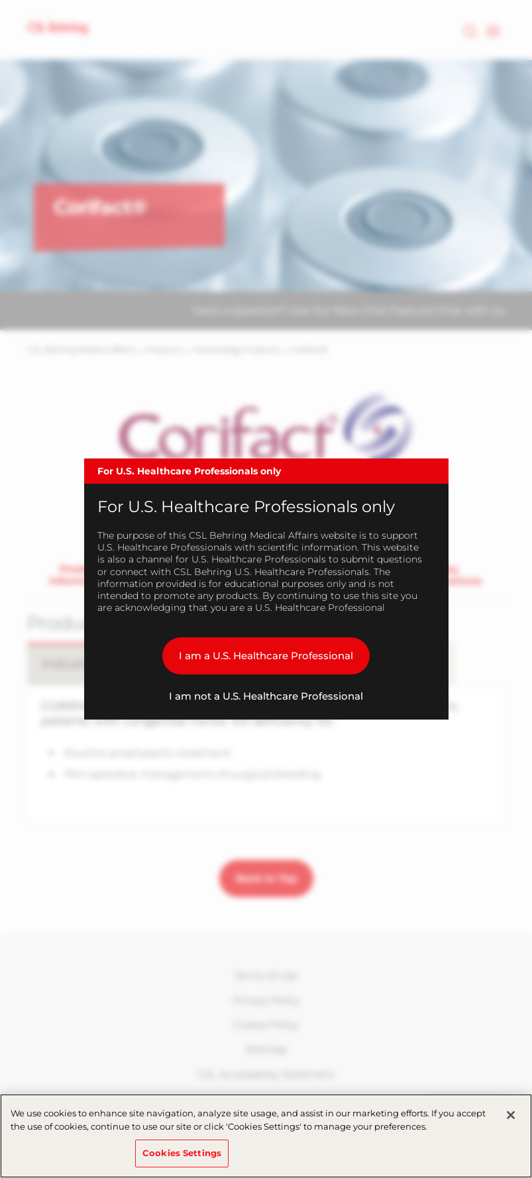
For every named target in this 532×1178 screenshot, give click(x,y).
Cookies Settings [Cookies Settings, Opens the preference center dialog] (181, 1153)
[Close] (510, 1115)
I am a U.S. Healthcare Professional (266, 655)
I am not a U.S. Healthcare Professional (266, 696)
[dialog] (266, 589)
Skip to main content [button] (0, 0)
